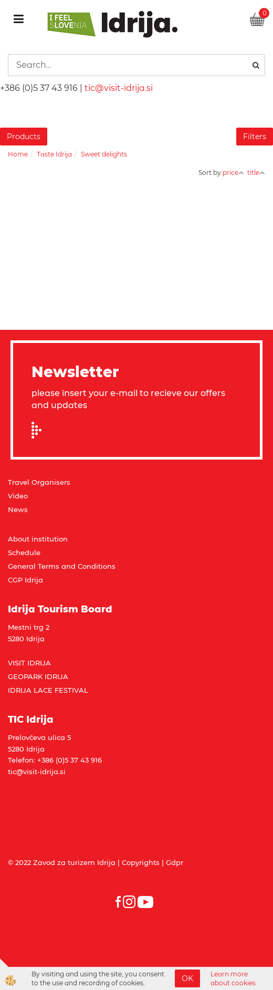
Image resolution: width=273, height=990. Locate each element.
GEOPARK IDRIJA (38, 676)
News (18, 509)
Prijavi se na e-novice (40, 430)
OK (187, 978)
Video (18, 496)
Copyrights (141, 862)
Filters (254, 136)
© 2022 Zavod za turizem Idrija (62, 862)
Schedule (24, 552)
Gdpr (174, 862)
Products (23, 136)
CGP (16, 580)
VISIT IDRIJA (29, 663)
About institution (38, 539)
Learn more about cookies (233, 978)
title (256, 172)
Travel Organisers (39, 482)
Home (18, 154)
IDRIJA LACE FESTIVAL (48, 690)
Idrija (34, 580)
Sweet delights (104, 154)
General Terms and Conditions (62, 566)
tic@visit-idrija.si (119, 88)
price (233, 172)
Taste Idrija (54, 154)
